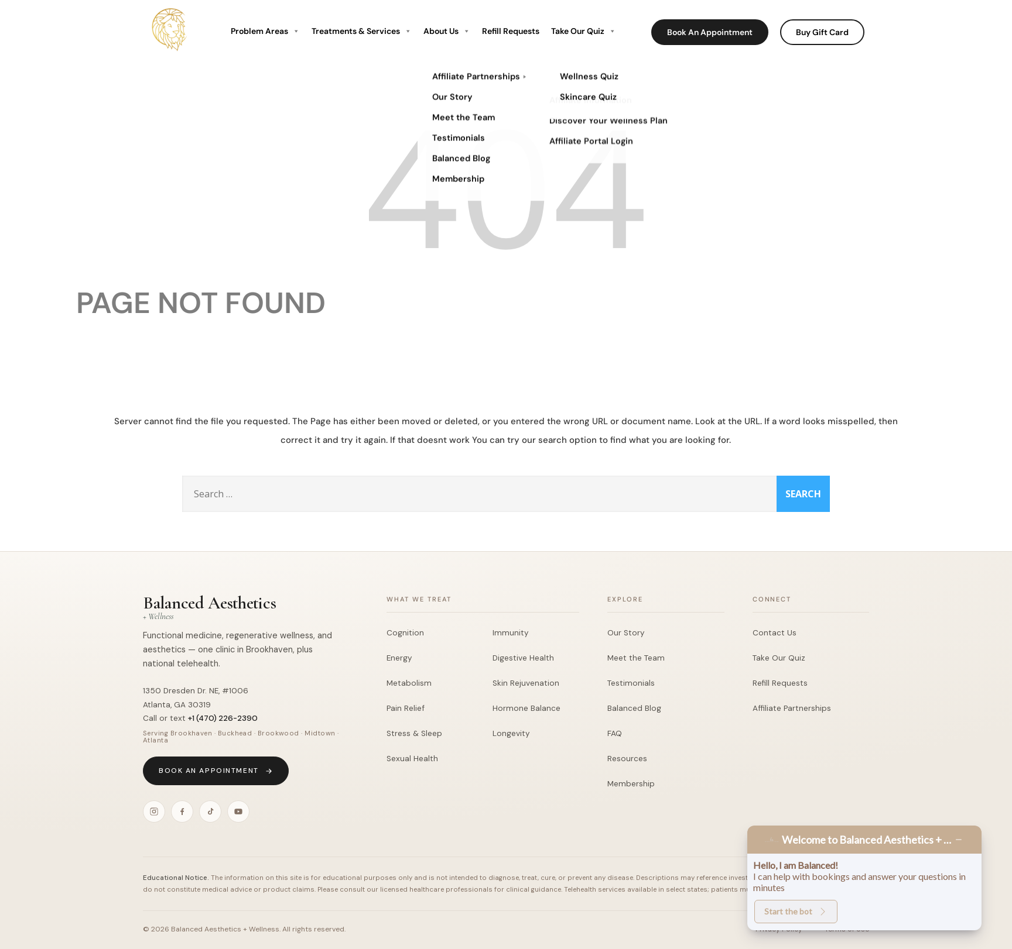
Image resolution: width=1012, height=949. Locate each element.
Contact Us (774, 633)
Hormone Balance (526, 708)
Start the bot (796, 911)
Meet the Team (636, 658)
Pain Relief (406, 708)
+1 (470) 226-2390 (223, 718)
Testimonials (631, 683)
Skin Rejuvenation (526, 683)
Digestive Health (523, 658)
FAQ (614, 733)
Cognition (405, 633)
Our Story (626, 633)
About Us (446, 31)
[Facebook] (182, 811)
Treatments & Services (362, 31)
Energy (399, 658)
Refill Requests (510, 31)
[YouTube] (238, 811)
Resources (627, 759)
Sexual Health (412, 759)
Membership (631, 784)
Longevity (511, 733)
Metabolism (409, 683)
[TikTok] (210, 811)
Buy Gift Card (822, 32)
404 (506, 184)
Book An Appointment (710, 32)
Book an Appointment (216, 770)
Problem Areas (265, 31)
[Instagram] (154, 811)
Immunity (511, 633)
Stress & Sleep (414, 733)
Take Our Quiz (583, 31)
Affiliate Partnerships (792, 708)
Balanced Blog (634, 708)
